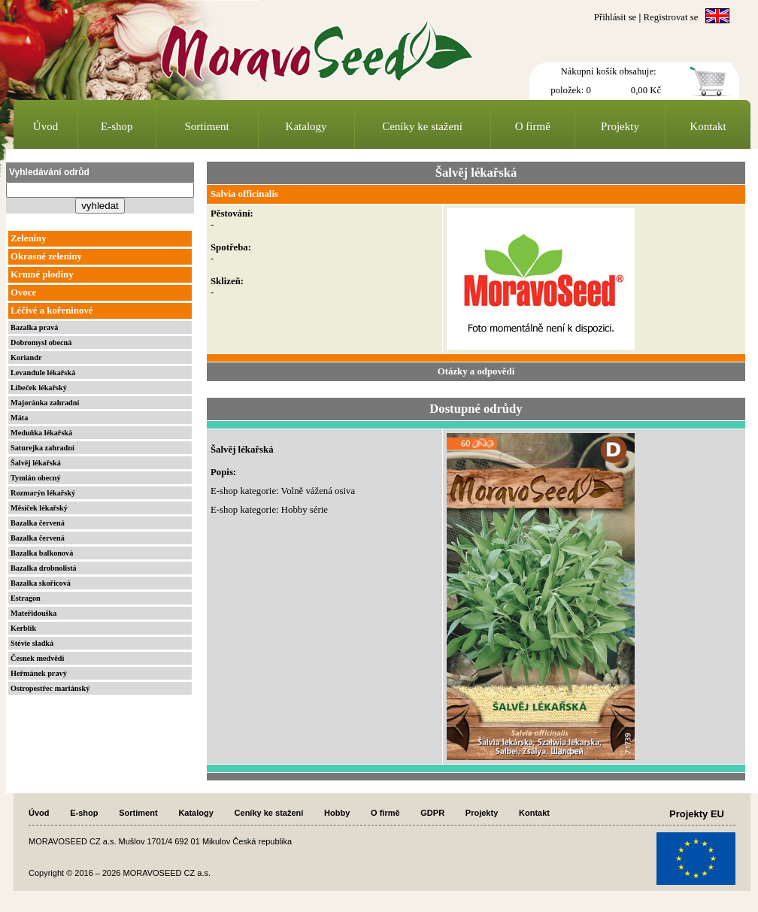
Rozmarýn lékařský (43, 493)
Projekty (620, 126)
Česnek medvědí (37, 658)
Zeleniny (29, 238)
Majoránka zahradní (45, 402)
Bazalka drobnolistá (44, 568)
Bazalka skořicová (41, 583)
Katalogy (306, 126)
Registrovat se (671, 17)
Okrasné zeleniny (46, 256)
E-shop (117, 126)
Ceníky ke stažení (422, 126)
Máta (19, 418)
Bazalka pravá (34, 327)
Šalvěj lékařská (36, 463)
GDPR (432, 812)
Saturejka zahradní (42, 448)
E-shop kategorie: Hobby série (269, 509)
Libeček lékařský (39, 387)
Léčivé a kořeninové (51, 310)
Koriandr (26, 357)
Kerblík (23, 628)
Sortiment (207, 126)
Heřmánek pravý (39, 673)
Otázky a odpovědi (476, 371)
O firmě (532, 126)
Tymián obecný (36, 478)
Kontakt (708, 126)
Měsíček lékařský (39, 508)
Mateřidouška (33, 613)
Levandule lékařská (43, 372)
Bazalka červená (38, 523)
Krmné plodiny (42, 274)
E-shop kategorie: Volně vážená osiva (283, 491)
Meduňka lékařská (41, 433)
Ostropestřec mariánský (50, 688)
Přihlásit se (615, 17)
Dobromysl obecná (41, 342)
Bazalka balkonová (42, 553)
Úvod (45, 126)
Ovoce (23, 292)
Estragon (26, 598)
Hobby (337, 812)
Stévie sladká (32, 643)
